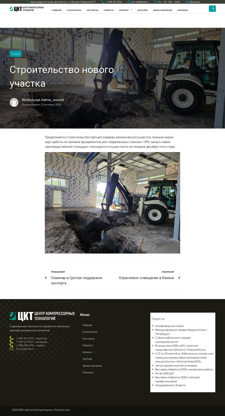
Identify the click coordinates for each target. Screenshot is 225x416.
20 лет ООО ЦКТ (164, 373)
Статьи (15, 53)
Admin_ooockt (52, 100)
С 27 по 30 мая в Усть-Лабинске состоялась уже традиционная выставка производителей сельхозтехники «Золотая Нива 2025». (184, 357)
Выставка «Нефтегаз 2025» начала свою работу (184, 369)
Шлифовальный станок (169, 325)
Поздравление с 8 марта (170, 385)
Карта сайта (84, 409)
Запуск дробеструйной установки (176, 365)
